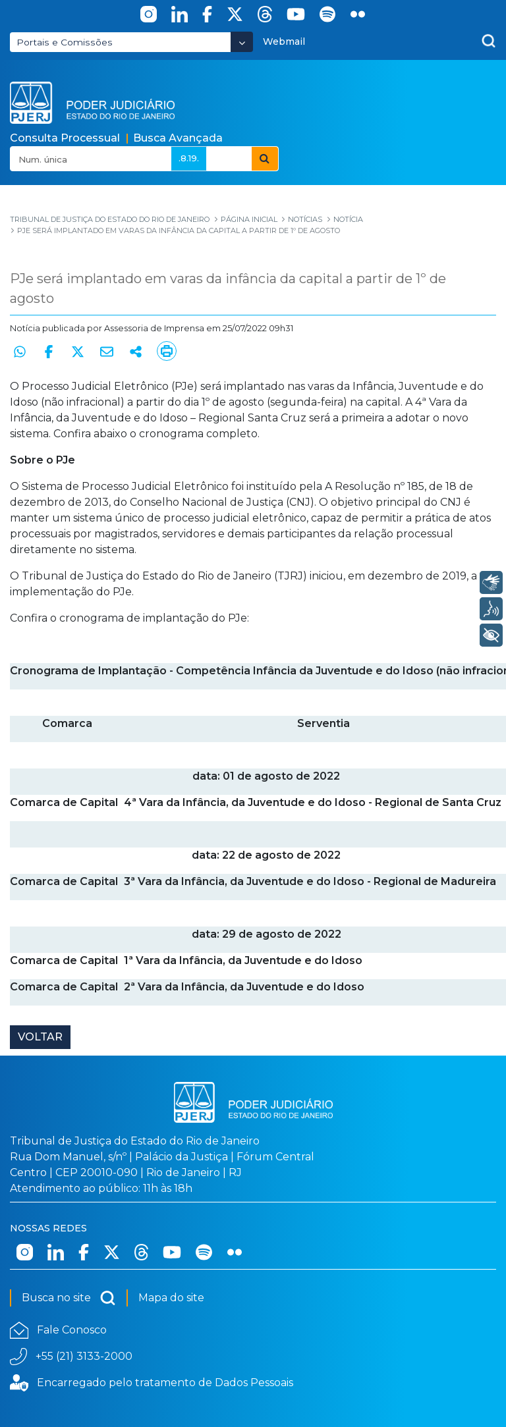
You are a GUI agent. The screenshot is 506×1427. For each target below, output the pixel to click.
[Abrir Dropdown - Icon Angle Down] (242, 42)
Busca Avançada (178, 138)
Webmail (284, 41)
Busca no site (69, 1297)
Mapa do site (171, 1297)
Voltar (40, 1037)
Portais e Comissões (64, 42)
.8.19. (189, 158)
